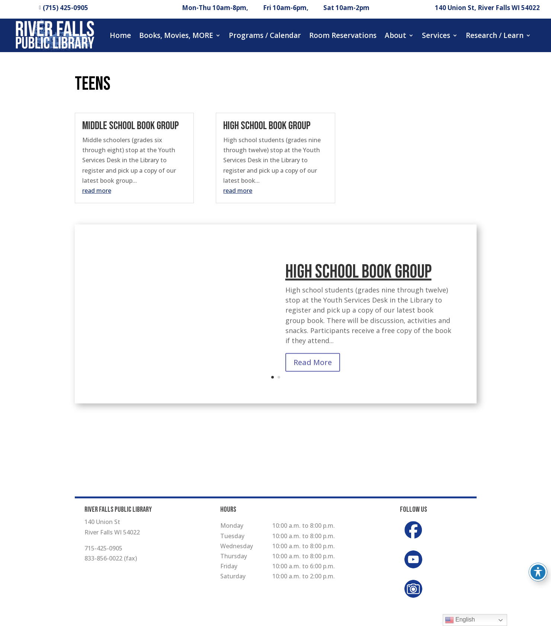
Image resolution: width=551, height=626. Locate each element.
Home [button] (120, 35)
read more (96, 190)
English (460, 620)
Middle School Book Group (130, 125)
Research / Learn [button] (494, 35)
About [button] (395, 35)
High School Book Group (267, 125)
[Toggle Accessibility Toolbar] (538, 572)
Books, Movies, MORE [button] (176, 35)
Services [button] (436, 35)
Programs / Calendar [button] (265, 35)
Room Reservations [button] (343, 35)
